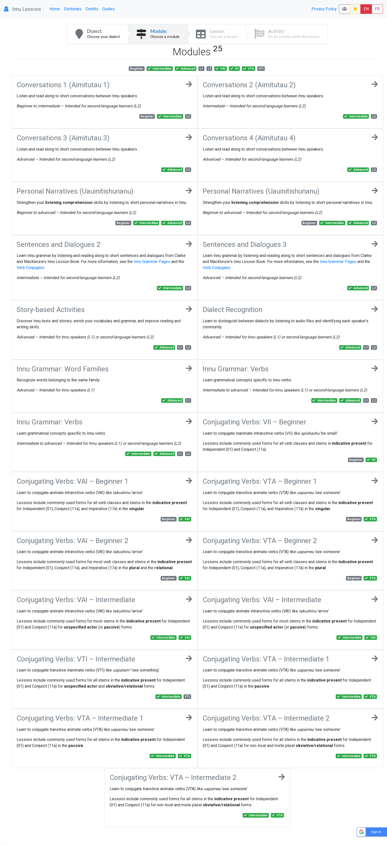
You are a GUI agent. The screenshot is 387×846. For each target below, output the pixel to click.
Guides (108, 9)
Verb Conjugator (30, 267)
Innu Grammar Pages (152, 261)
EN (366, 9)
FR (377, 9)
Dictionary (72, 9)
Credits (91, 9)
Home (54, 9)
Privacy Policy (324, 9)
